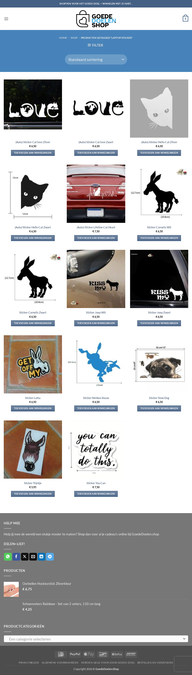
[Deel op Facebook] (16, 557)
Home (63, 37)
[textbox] (94, 639)
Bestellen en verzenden (155, 662)
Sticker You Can (96, 483)
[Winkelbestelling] (96, 59)
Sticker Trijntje (33, 483)
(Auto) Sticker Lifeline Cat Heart (96, 227)
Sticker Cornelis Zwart (32, 312)
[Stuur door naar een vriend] (33, 557)
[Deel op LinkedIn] (42, 557)
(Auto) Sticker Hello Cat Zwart (33, 227)
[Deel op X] (25, 557)
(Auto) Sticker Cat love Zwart (95, 142)
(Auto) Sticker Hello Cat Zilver (159, 142)
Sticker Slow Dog (159, 397)
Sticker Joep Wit (96, 312)
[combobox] (96, 638)
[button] (6, 18)
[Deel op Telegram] (50, 557)
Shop (74, 37)
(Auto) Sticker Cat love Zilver (33, 142)
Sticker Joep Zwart (159, 312)
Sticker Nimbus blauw (96, 397)
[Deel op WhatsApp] (8, 557)
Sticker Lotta (32, 397)
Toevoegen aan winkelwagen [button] (33, 152)
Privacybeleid (29, 662)
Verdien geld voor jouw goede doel (108, 662)
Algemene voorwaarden (60, 662)
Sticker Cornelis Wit (159, 227)
